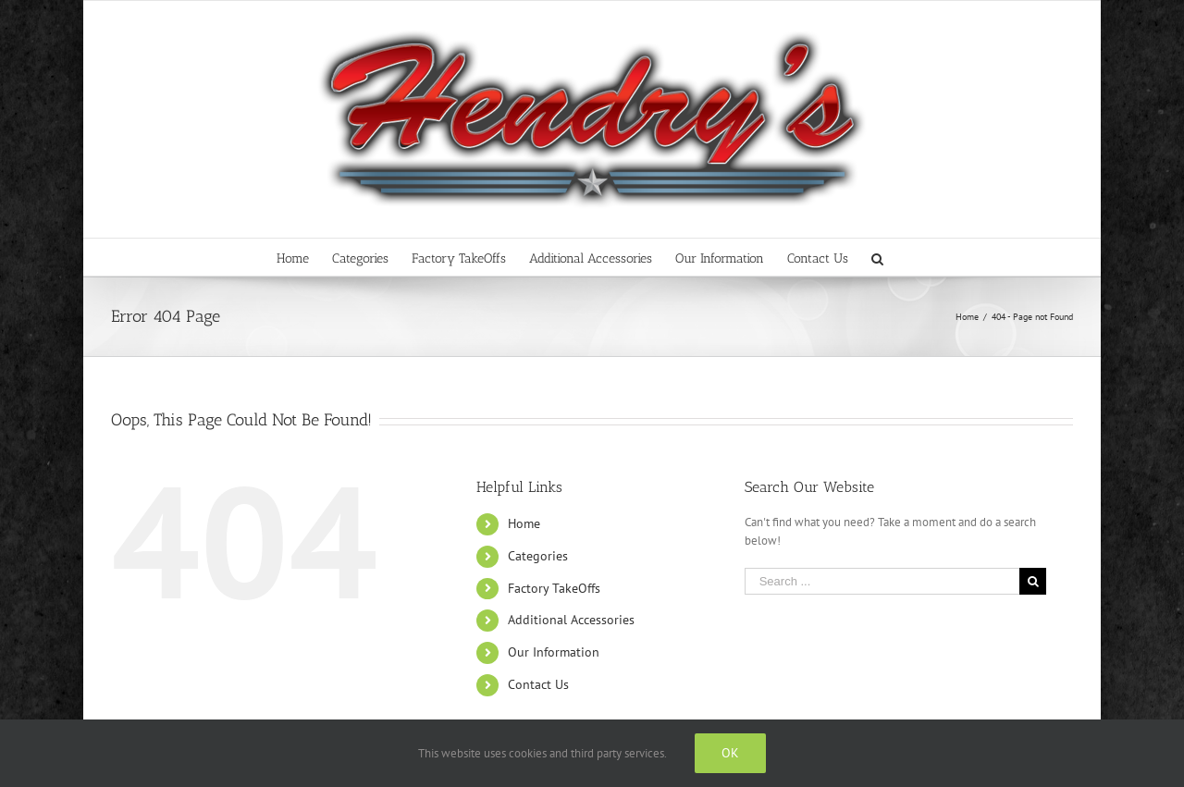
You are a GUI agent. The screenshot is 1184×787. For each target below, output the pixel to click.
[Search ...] (882, 581)
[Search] (877, 257)
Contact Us (538, 684)
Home (524, 523)
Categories (538, 555)
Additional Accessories (571, 619)
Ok (730, 752)
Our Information (553, 652)
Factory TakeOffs (554, 588)
